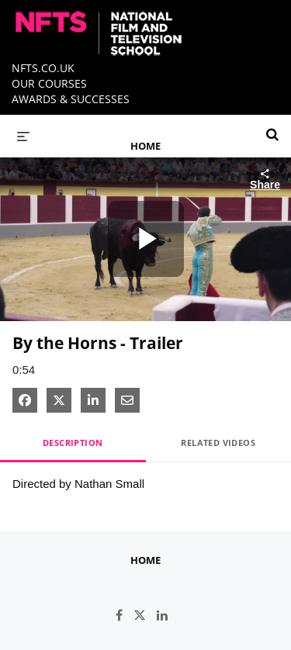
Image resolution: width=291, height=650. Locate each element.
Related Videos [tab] (218, 442)
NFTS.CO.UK (43, 68)
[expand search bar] (272, 128)
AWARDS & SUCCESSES (71, 99)
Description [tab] (72, 442)
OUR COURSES (49, 83)
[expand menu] (23, 135)
